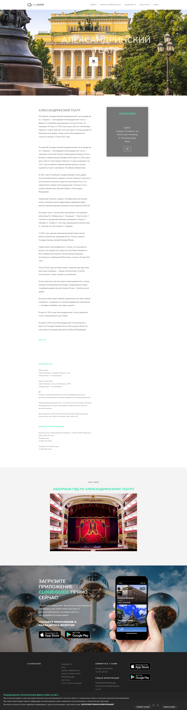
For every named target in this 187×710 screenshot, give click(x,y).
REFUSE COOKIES (169, 707)
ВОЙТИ (93, 5)
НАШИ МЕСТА (130, 5)
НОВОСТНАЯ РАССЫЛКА (71, 674)
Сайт (127, 149)
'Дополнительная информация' (97, 704)
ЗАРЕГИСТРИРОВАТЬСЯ (110, 5)
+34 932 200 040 (101, 672)
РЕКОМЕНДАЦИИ (67, 677)
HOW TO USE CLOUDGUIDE (71, 683)
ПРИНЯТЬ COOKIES (143, 707)
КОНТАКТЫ (145, 5)
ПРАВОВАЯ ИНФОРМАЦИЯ (105, 683)
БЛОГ (63, 667)
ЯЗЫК (155, 5)
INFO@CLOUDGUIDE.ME (104, 669)
